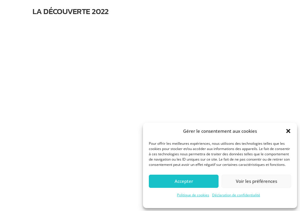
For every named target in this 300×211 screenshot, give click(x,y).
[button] (288, 131)
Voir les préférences (256, 181)
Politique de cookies (193, 195)
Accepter (184, 181)
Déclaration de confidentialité (236, 195)
